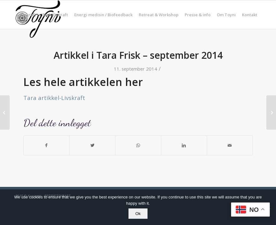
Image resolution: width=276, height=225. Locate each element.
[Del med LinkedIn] (184, 145)
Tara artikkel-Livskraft (54, 98)
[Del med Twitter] (92, 145)
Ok (138, 213)
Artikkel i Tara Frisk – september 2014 (138, 55)
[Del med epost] (230, 145)
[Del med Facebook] (47, 145)
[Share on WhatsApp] (138, 145)
